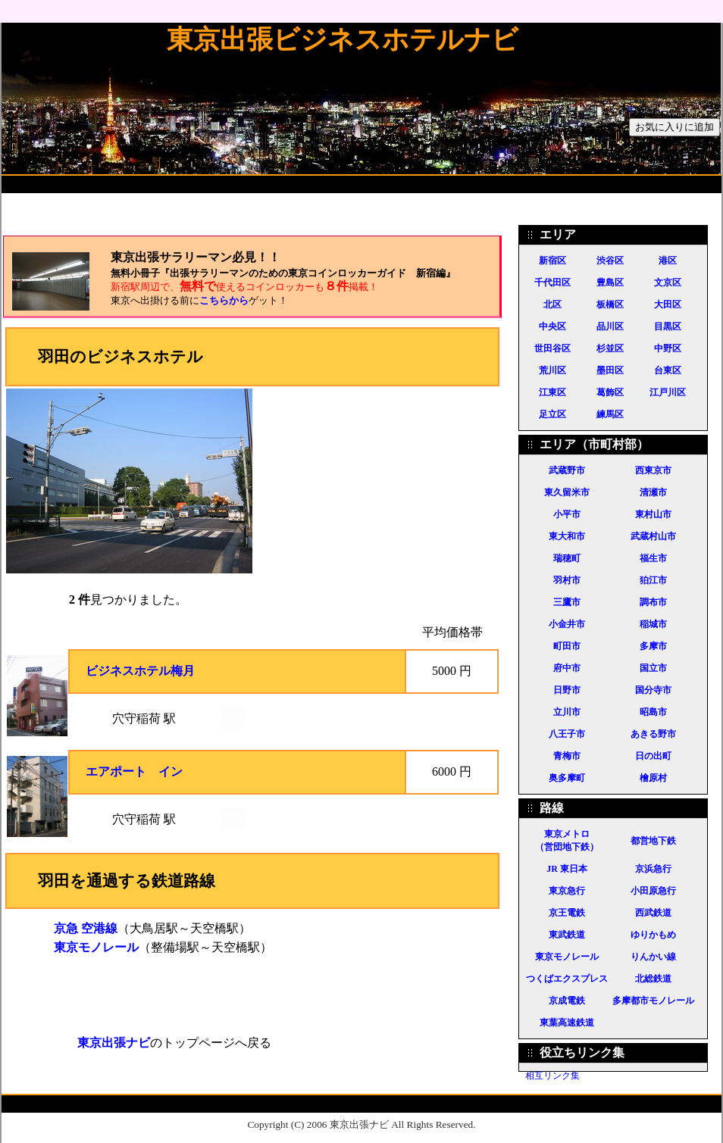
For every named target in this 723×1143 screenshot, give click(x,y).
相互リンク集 (552, 1075)
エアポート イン (134, 771)
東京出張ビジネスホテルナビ (342, 39)
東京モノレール (96, 947)
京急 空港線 (85, 928)
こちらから (224, 300)
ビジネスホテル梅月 (140, 670)
